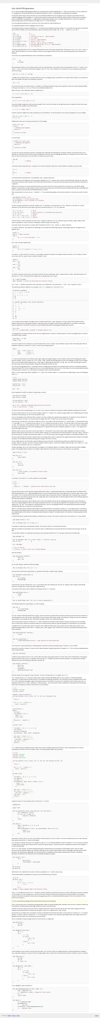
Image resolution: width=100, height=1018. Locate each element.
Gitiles (9, 1015)
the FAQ (66, 675)
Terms (18, 1015)
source (96, 1015)
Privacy (13, 1015)
